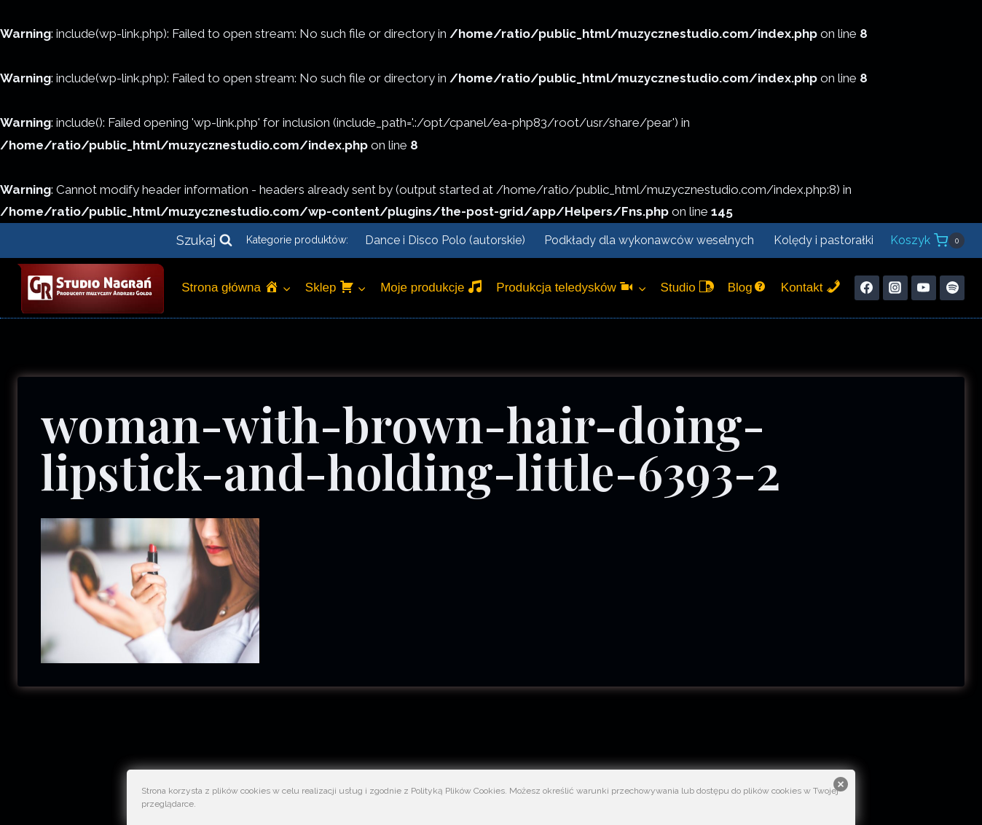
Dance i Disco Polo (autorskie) (445, 240)
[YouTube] (923, 287)
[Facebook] (867, 287)
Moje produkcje (431, 286)
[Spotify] (952, 287)
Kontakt (811, 286)
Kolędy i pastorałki (823, 240)
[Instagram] (895, 287)
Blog (747, 286)
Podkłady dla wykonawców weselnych (649, 240)
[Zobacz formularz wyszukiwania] (204, 241)
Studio (687, 286)
